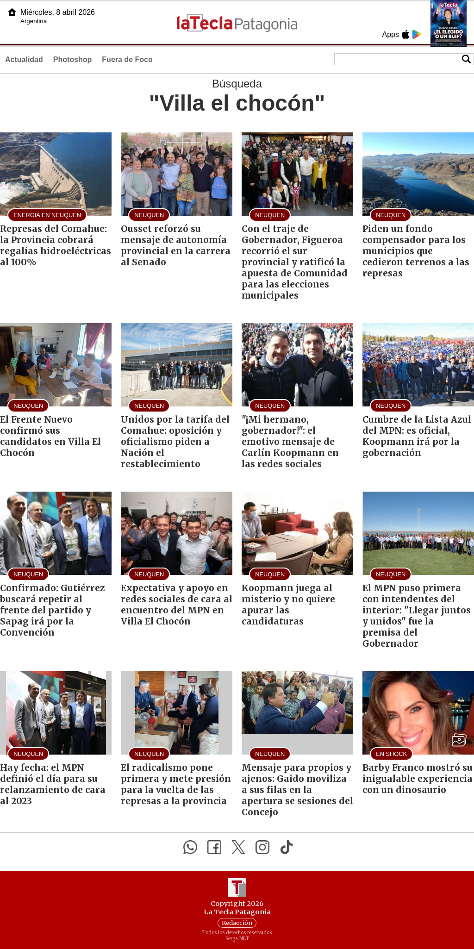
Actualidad (24, 59)
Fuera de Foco (127, 59)
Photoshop (72, 59)
